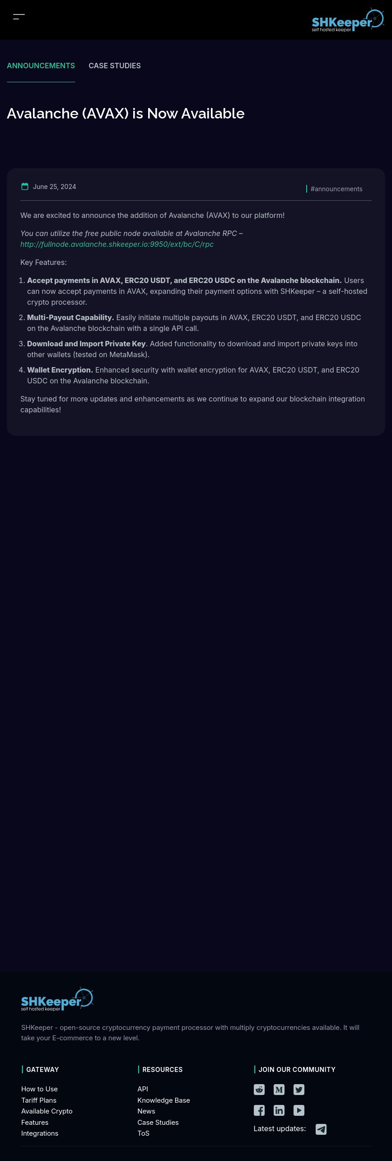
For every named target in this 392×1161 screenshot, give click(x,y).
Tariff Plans (38, 1100)
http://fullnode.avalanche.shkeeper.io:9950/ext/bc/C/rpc (117, 244)
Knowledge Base (163, 1100)
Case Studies (158, 1122)
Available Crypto (47, 1111)
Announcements (41, 65)
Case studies (115, 65)
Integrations (39, 1133)
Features (34, 1122)
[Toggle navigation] (19, 16)
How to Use (39, 1089)
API (142, 1089)
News (146, 1111)
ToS (143, 1133)
